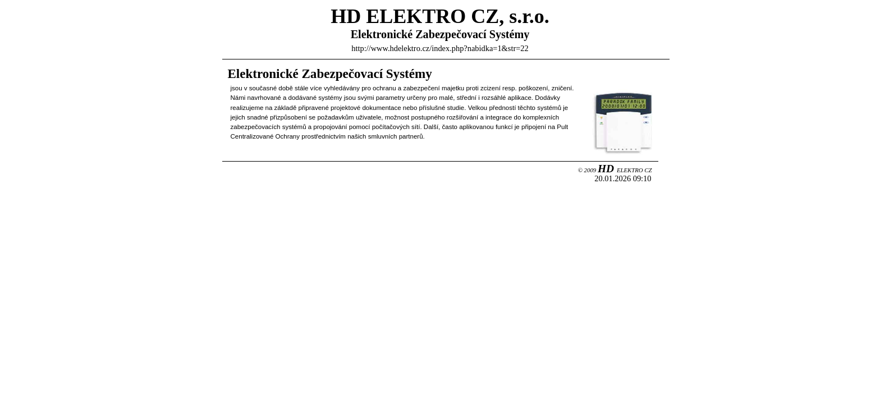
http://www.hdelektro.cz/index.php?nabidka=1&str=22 (439, 48)
